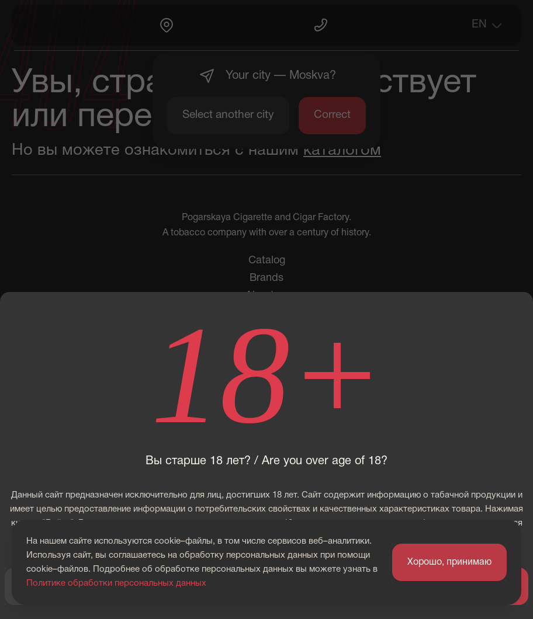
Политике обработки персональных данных (116, 583)
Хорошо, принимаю (449, 562)
